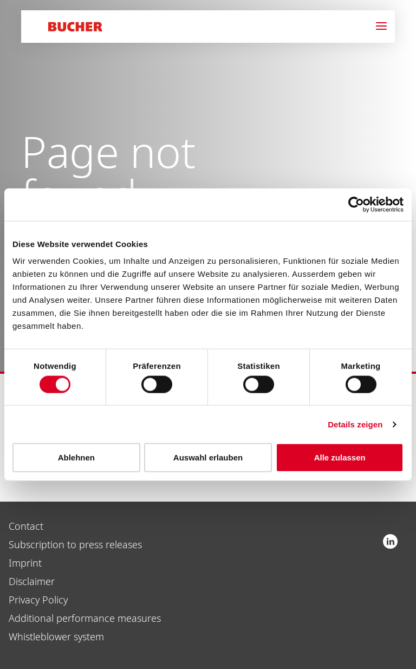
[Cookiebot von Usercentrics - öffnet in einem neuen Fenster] (356, 204)
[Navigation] (385, 26)
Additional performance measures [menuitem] (85, 618)
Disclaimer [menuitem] (32, 581)
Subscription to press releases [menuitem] (75, 544)
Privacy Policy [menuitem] (38, 599)
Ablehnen (76, 457)
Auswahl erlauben (208, 457)
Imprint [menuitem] (25, 562)
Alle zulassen (340, 457)
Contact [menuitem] (26, 525)
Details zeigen (355, 423)
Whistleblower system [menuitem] (56, 636)
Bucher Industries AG (390, 541)
